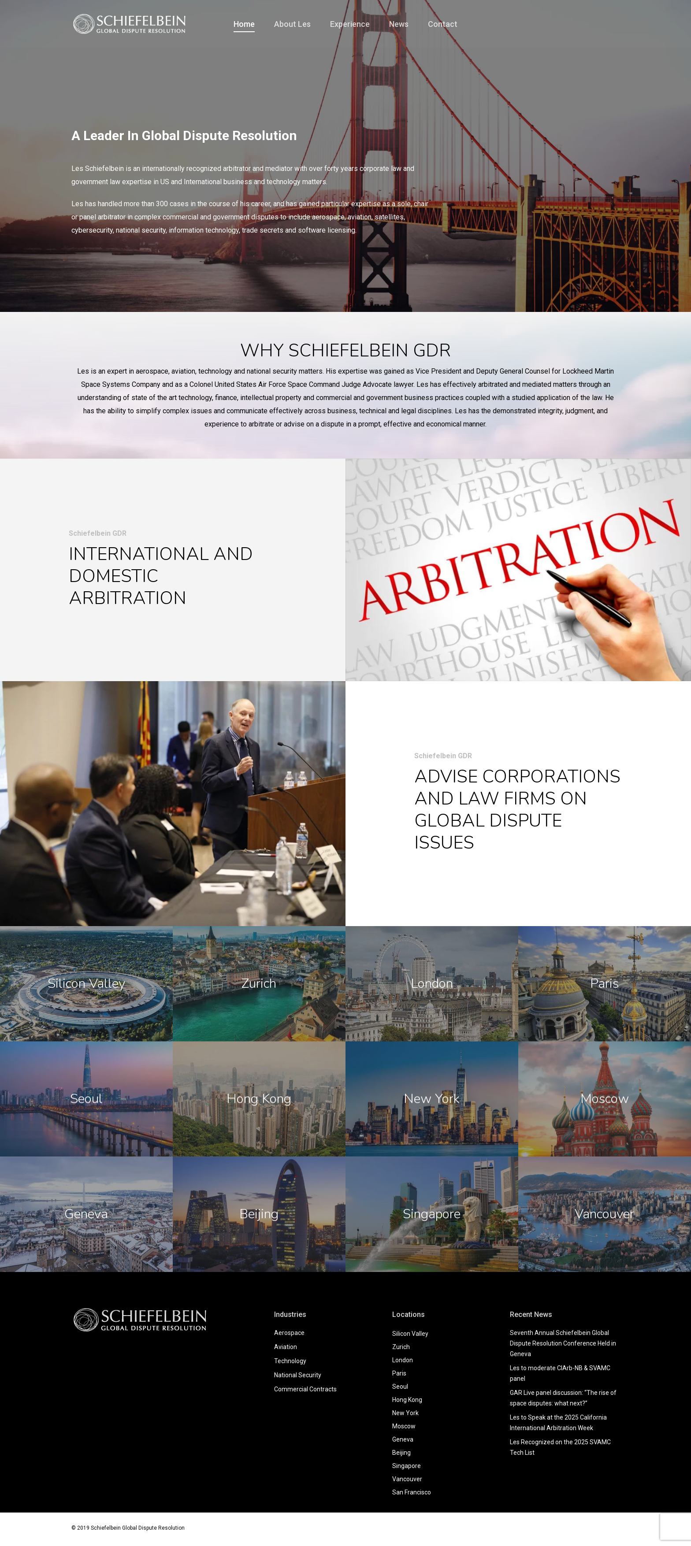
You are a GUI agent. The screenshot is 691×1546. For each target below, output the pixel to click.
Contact (442, 24)
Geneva (402, 1439)
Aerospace (289, 1332)
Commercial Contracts (305, 1389)
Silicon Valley (410, 1333)
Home (244, 24)
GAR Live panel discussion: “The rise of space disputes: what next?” (563, 1398)
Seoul (400, 1386)
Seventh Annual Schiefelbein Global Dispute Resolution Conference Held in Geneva (563, 1343)
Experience (350, 24)
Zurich (401, 1346)
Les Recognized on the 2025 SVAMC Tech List (560, 1447)
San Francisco (411, 1492)
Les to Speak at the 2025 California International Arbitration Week (558, 1422)
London (402, 1360)
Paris (399, 1373)
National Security (297, 1375)
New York (405, 1412)
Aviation (285, 1346)
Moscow (404, 1426)
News (399, 24)
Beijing (401, 1452)
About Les (292, 24)
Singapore (406, 1465)
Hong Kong (407, 1399)
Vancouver (407, 1479)
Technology (290, 1360)
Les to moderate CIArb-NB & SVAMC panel (560, 1373)
